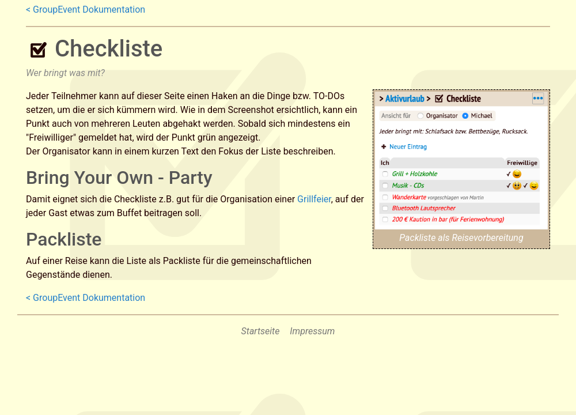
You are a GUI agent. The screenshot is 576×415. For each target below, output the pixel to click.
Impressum (312, 331)
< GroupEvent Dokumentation (85, 9)
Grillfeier (314, 199)
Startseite (260, 331)
